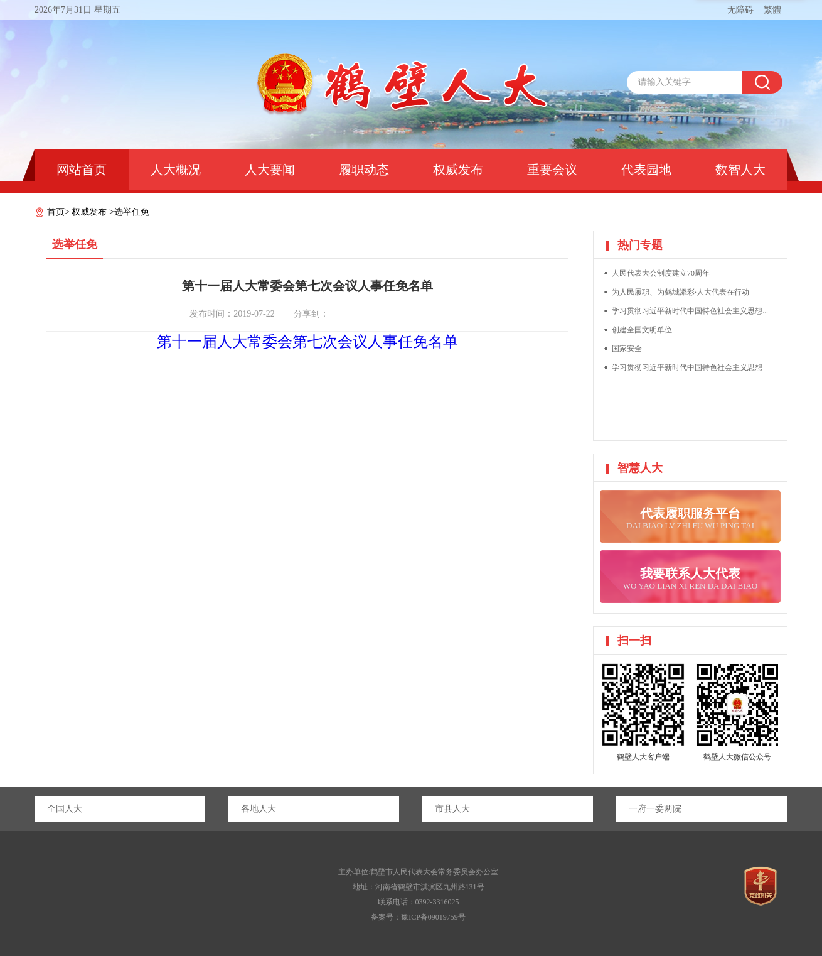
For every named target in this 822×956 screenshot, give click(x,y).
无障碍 (740, 9)
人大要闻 (270, 170)
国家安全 (627, 348)
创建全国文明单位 (642, 329)
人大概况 (176, 170)
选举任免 (131, 212)
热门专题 (640, 245)
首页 (56, 212)
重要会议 (552, 170)
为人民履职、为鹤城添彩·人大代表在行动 (680, 292)
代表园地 (646, 170)
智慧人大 (640, 468)
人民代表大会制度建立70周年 (661, 273)
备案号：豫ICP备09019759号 (418, 917)
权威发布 (458, 170)
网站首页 (81, 170)
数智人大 (740, 170)
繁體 (772, 9)
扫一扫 (634, 640)
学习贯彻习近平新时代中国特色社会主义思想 (687, 367)
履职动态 (364, 170)
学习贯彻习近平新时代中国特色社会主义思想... (690, 311)
